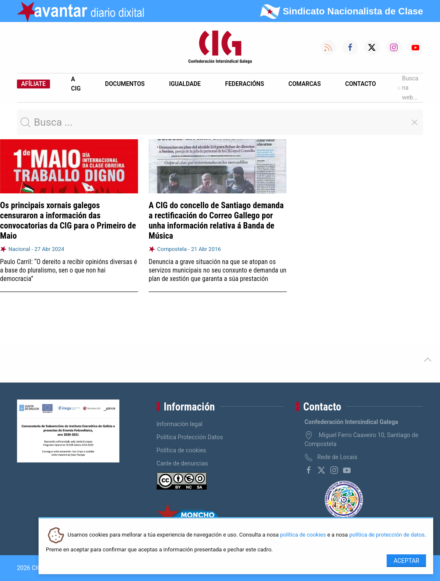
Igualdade (185, 83)
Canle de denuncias (182, 463)
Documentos (125, 83)
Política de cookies (181, 450)
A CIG (76, 84)
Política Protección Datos (190, 437)
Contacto (360, 83)
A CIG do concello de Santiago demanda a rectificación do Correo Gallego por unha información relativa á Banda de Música (216, 220)
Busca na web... (407, 88)
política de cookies (303, 535)
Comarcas (304, 83)
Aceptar (406, 560)
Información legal (180, 424)
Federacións (244, 83)
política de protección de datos (387, 535)
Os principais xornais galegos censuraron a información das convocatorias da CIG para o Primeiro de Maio (68, 220)
